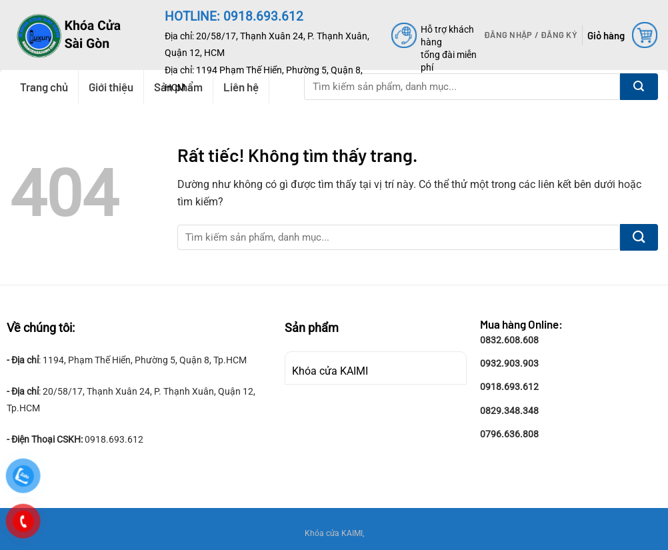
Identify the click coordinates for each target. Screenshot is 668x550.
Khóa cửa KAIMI (330, 371)
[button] (530, 34)
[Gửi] (639, 86)
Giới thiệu (111, 86)
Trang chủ (44, 86)
